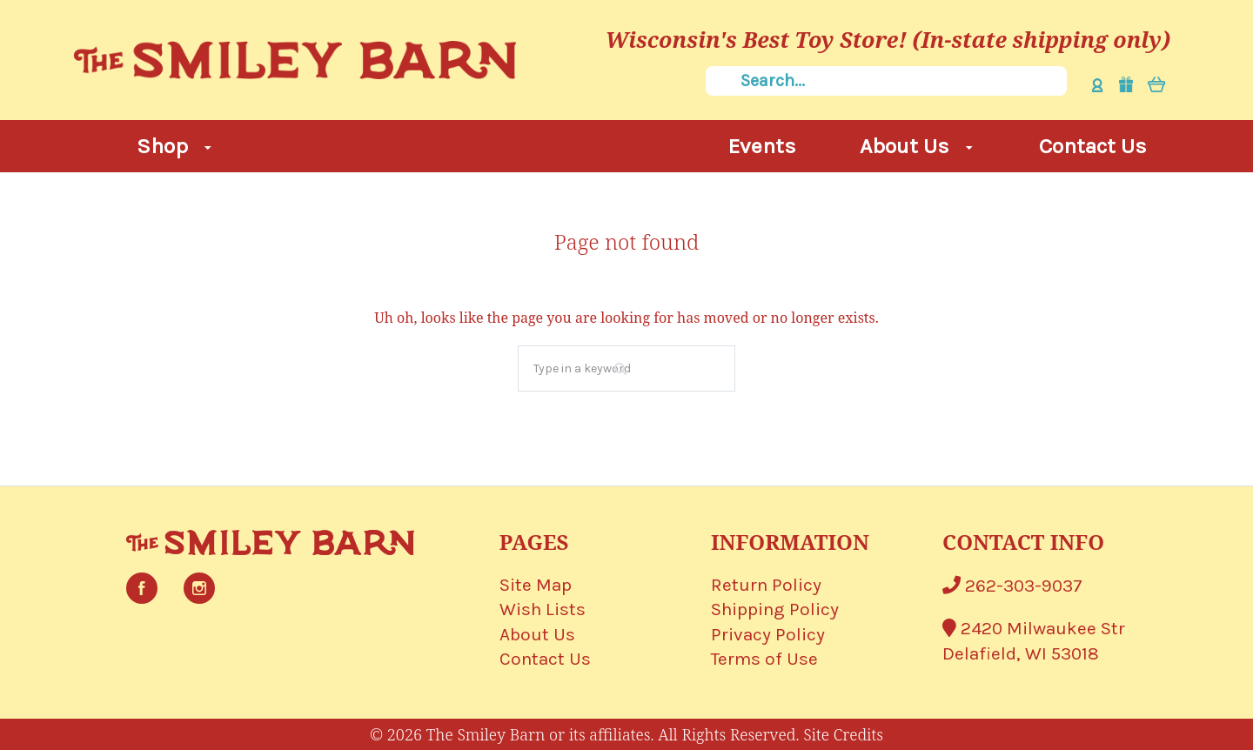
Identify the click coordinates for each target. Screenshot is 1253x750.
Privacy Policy (768, 634)
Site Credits (843, 734)
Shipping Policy (775, 609)
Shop (174, 145)
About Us (916, 145)
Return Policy (766, 584)
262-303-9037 (1012, 585)
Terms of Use (764, 658)
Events (762, 145)
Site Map (535, 584)
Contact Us (1093, 145)
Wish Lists (542, 609)
